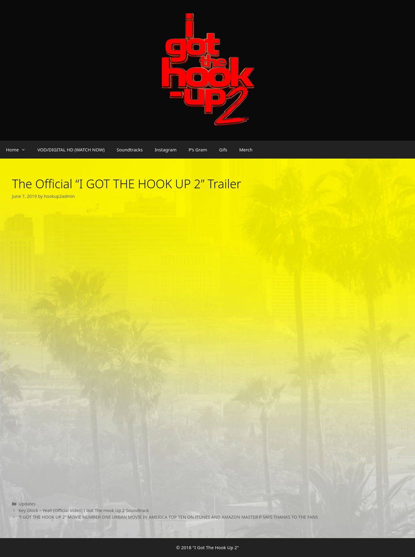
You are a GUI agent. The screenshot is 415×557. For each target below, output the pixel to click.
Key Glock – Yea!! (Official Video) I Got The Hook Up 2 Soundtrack (84, 510)
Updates (27, 504)
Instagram (166, 150)
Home (18, 150)
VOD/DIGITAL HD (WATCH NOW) (71, 150)
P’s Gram (198, 150)
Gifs (223, 150)
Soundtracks (130, 150)
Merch (245, 150)
